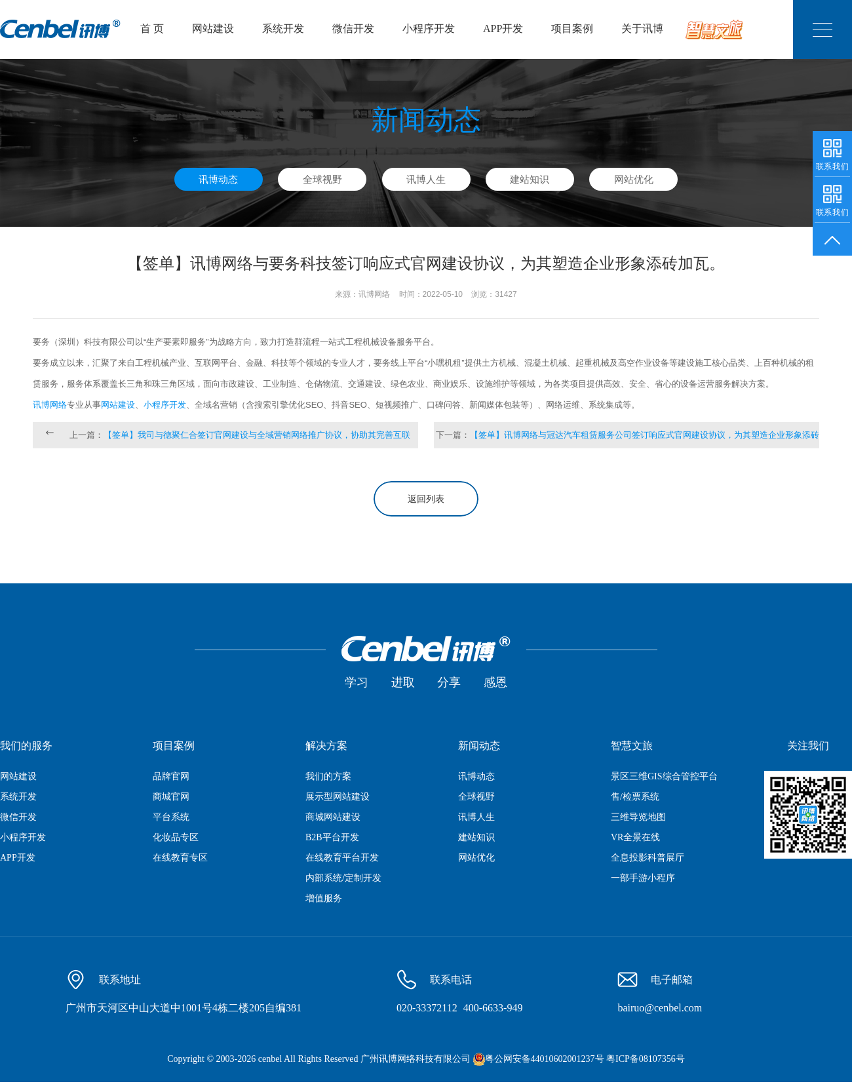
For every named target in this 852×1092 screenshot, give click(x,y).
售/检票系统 (635, 797)
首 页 (152, 28)
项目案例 (572, 28)
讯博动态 (218, 179)
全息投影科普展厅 (647, 858)
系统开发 (283, 28)
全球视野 (322, 179)
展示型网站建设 (337, 797)
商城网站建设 (332, 817)
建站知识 (529, 179)
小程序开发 (428, 28)
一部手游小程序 (643, 878)
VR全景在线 (635, 837)
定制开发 (363, 878)
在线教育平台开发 (342, 858)
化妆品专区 (176, 837)
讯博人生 (426, 179)
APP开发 (503, 28)
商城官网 (171, 797)
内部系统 (323, 878)
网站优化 (633, 179)
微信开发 (353, 28)
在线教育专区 (180, 858)
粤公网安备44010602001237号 (544, 1059)
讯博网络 (50, 405)
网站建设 (213, 28)
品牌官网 (171, 776)
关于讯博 (642, 28)
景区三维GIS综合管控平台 (664, 776)
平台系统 (171, 817)
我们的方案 (328, 776)
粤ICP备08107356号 (645, 1059)
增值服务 (323, 898)
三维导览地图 (638, 817)
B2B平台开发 (332, 837)
